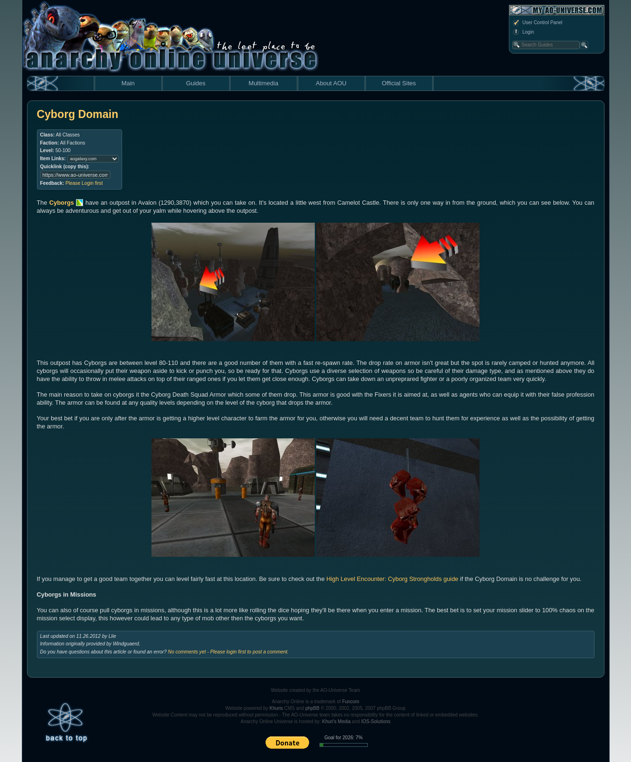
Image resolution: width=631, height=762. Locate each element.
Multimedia (263, 83)
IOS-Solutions (376, 721)
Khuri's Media (336, 721)
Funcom (350, 701)
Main (127, 83)
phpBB (312, 708)
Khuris (276, 708)
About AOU (331, 83)
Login (523, 32)
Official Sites (399, 83)
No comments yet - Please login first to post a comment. (228, 651)
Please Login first (84, 183)
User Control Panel (537, 22)
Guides (195, 83)
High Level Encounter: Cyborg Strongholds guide (392, 578)
